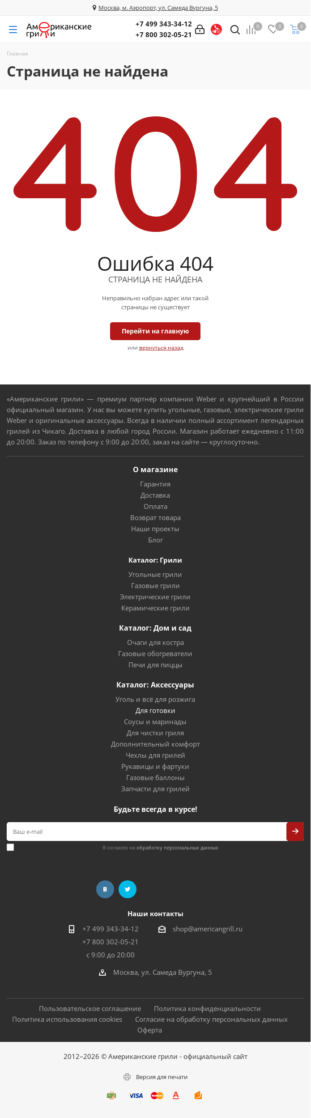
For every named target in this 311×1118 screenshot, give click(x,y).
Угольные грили (155, 574)
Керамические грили (155, 607)
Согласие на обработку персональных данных (211, 1019)
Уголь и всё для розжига (155, 699)
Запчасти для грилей (155, 788)
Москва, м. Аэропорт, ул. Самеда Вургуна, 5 (158, 8)
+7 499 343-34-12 (164, 23)
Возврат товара (155, 517)
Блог (155, 539)
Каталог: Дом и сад (155, 628)
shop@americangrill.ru (208, 928)
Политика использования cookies (67, 1019)
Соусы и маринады (155, 721)
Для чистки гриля (155, 732)
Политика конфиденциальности (207, 1008)
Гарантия (155, 483)
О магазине (155, 469)
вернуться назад (161, 347)
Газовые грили (155, 585)
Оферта (149, 1029)
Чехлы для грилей (155, 755)
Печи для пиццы (155, 664)
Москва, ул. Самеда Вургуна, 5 (162, 972)
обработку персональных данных (177, 847)
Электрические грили (155, 596)
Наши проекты (155, 528)
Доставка (155, 495)
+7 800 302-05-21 (164, 34)
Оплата (155, 506)
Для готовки (155, 710)
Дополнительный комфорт (155, 743)
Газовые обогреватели (155, 653)
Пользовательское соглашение (90, 1008)
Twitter (127, 889)
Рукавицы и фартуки (155, 766)
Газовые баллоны (155, 777)
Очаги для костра (155, 642)
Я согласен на (160, 847)
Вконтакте (105, 889)
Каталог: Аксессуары (155, 685)
